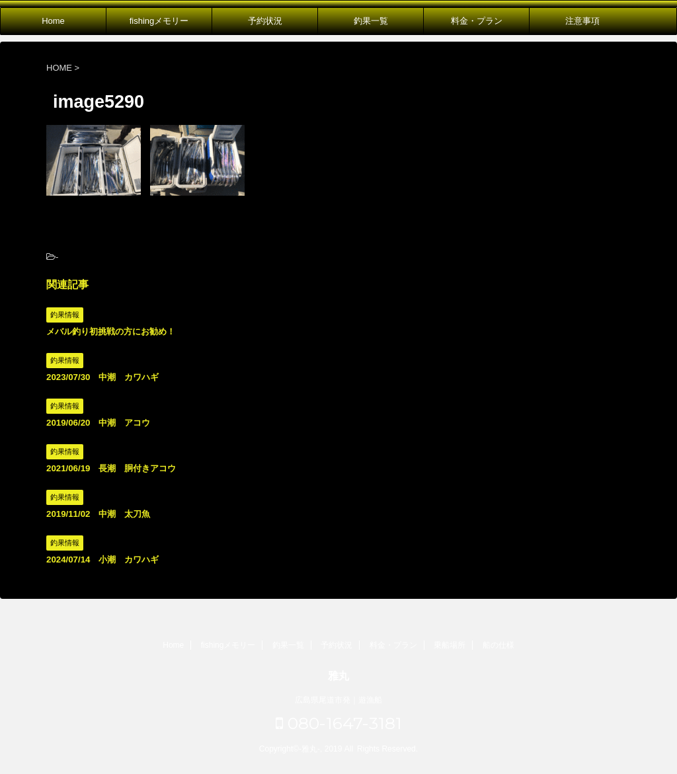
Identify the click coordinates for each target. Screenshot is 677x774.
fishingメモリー (159, 21)
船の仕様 (498, 645)
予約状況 (265, 21)
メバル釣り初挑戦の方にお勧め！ (110, 331)
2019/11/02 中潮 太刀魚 (98, 514)
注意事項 (582, 21)
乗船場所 (449, 645)
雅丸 (338, 675)
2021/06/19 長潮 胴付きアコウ (111, 468)
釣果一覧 (371, 21)
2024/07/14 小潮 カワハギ (102, 559)
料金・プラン (476, 21)
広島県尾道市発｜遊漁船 (338, 700)
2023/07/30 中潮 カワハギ (102, 377)
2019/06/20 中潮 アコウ (98, 423)
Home (53, 21)
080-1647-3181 (339, 723)
